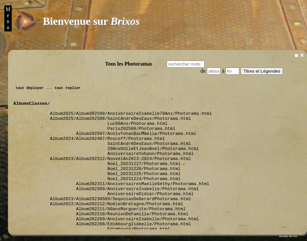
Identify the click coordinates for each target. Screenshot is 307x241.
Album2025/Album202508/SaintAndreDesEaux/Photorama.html (122, 125)
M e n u (8, 18)
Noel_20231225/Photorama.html (145, 191)
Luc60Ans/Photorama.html (138, 131)
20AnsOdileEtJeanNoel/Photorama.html (154, 161)
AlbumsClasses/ (31, 107)
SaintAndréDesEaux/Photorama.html (150, 155)
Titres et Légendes (261, 71)
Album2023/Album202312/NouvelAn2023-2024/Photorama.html (122, 173)
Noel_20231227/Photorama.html (145, 179)
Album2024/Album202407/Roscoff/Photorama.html (108, 149)
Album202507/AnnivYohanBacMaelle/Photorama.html (137, 143)
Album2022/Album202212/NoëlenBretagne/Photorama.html (118, 228)
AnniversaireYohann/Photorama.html (151, 167)
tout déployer (29, 89)
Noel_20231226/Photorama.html (145, 185)
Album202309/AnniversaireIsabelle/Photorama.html (138, 210)
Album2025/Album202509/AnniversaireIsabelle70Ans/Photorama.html (132, 119)
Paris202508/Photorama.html (142, 137)
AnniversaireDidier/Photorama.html (151, 216)
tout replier (68, 89)
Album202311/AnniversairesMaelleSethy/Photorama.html (144, 203)
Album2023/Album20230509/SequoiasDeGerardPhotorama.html (122, 222)
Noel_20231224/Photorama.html (145, 197)
